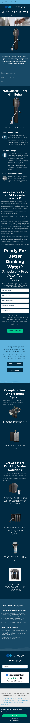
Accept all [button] (15, 715)
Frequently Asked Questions (14, 610)
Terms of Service (5, 700)
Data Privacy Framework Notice (20, 700)
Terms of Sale (21, 698)
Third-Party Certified (9, 77)
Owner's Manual (7, 82)
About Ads (5, 702)
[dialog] (15, 715)
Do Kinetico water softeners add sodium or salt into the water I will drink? (14, 619)
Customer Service (10, 638)
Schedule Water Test (15, 363)
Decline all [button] (15, 718)
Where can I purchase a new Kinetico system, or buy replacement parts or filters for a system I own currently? (15, 614)
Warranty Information (9, 73)
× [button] (27, 708)
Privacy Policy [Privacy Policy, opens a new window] (4, 712)
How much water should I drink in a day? (14, 622)
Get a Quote (15, 370)
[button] (15, 720)
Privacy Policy (5, 698)
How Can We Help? (10, 628)
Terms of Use (13, 698)
